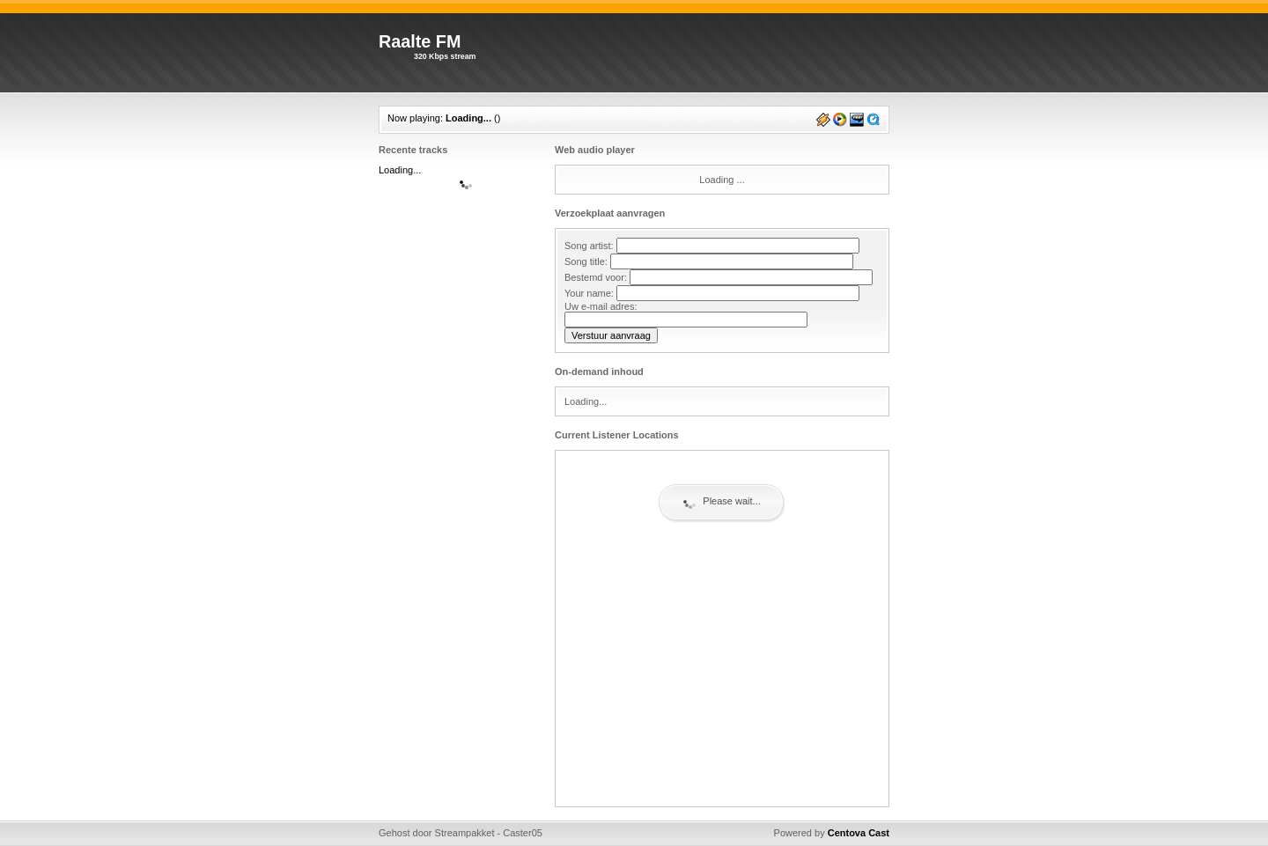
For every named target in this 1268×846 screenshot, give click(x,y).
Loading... (468, 118)
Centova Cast (858, 833)
